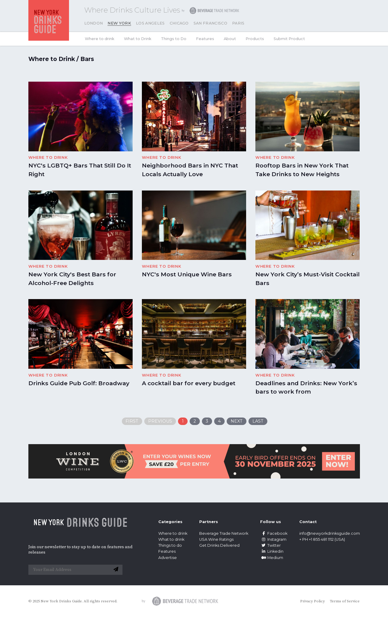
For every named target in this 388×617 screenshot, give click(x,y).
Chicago (179, 23)
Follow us (270, 522)
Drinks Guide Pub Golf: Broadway (78, 383)
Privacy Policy (312, 601)
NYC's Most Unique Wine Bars (187, 274)
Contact (308, 522)
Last (257, 421)
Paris (238, 23)
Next (237, 421)
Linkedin (271, 551)
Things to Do (173, 38)
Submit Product (289, 38)
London (93, 23)
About (230, 38)
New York (119, 23)
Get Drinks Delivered (219, 545)
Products (255, 38)
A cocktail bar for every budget (188, 383)
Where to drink (99, 38)
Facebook (273, 533)
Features (205, 38)
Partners (208, 522)
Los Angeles (150, 23)
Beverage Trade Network (223, 533)
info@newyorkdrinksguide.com (329, 533)
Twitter (270, 545)
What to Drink (137, 38)
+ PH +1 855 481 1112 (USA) (322, 539)
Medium (271, 557)
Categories (170, 522)
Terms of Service (345, 601)
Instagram (273, 539)
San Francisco (210, 23)
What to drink (171, 539)
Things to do (170, 545)
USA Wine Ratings (216, 539)
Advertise (167, 557)
